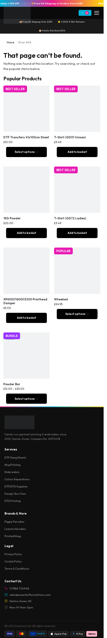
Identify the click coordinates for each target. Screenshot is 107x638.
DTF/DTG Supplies (16, 486)
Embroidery (12, 472)
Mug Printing (12, 464)
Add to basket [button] (77, 151)
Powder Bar (11, 384)
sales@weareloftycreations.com (28, 594)
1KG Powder (12, 218)
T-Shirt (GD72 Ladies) (70, 218)
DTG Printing (13, 501)
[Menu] (96, 13)
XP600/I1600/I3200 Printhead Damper (25, 301)
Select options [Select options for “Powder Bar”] (25, 398)
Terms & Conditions (17, 568)
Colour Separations (17, 479)
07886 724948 (17, 588)
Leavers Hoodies (15, 529)
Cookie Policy (13, 561)
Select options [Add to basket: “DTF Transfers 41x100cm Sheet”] (25, 151)
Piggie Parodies (14, 521)
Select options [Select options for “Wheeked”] (75, 314)
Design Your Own (15, 493)
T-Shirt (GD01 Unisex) (70, 137)
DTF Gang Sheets (15, 457)
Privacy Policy (13, 554)
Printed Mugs (13, 536)
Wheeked (61, 299)
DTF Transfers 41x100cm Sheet (26, 137)
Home (10, 42)
